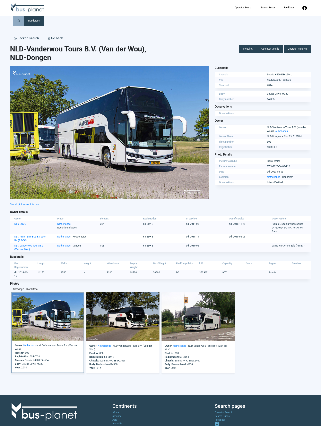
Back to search (26, 38)
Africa (115, 412)
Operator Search (243, 7)
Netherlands (281, 131)
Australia (117, 423)
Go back (55, 38)
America (117, 416)
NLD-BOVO (20, 224)
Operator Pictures (297, 48)
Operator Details (270, 48)
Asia (114, 419)
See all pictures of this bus (24, 204)
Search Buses (268, 7)
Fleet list (248, 48)
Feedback (289, 7)
